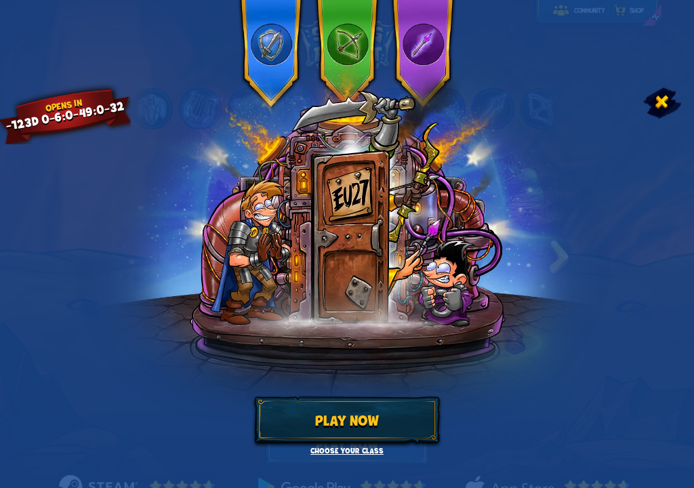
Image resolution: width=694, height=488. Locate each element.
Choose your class (347, 451)
